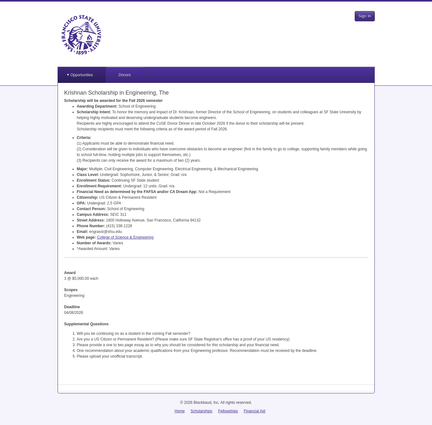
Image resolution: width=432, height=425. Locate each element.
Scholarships (201, 411)
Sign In (364, 16)
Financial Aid (254, 411)
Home (180, 411)
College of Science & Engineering (125, 237)
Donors (125, 75)
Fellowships (228, 411)
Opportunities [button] (82, 75)
